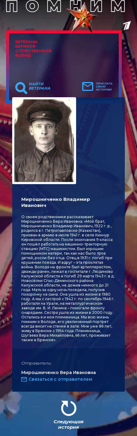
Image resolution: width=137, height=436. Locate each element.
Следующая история (68, 424)
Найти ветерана (40, 86)
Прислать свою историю (104, 86)
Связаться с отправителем (60, 379)
